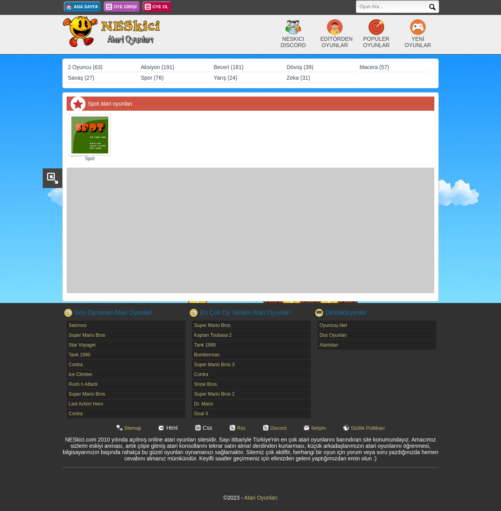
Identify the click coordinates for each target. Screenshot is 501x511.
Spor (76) (152, 78)
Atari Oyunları (261, 498)
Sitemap (133, 428)
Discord (278, 428)
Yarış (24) (225, 78)
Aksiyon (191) (157, 67)
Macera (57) (374, 67)
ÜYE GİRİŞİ (125, 6)
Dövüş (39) (300, 67)
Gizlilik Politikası (368, 428)
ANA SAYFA (86, 6)
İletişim (318, 428)
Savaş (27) (81, 78)
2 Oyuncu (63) (85, 67)
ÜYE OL (160, 6)
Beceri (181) (228, 67)
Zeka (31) (298, 78)
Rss (241, 428)
